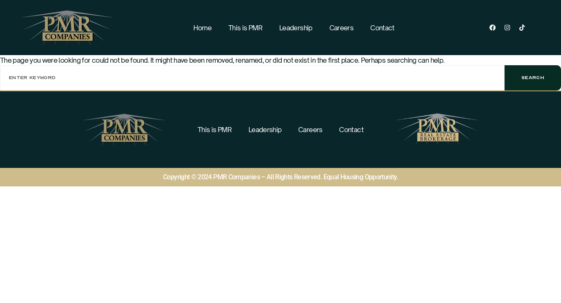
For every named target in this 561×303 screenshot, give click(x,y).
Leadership (296, 28)
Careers (341, 28)
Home (202, 28)
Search (532, 77)
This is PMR (245, 28)
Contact (382, 28)
